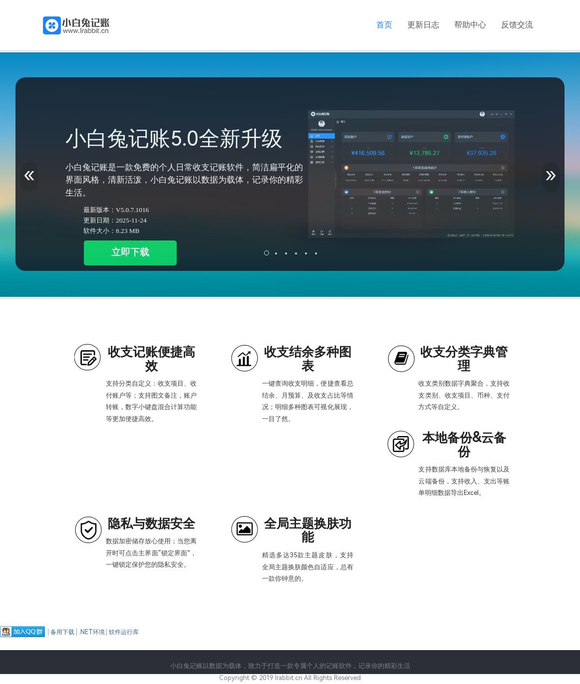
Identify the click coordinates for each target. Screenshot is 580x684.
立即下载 (130, 252)
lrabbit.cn (288, 678)
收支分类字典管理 (464, 359)
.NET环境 (92, 632)
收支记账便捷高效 (151, 359)
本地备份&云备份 (464, 445)
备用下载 (62, 632)
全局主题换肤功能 (307, 530)
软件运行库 (124, 632)
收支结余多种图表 (307, 359)
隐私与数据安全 (151, 523)
